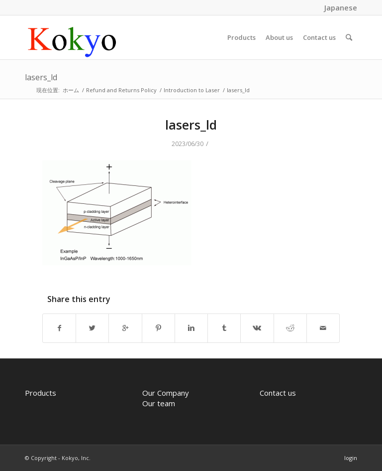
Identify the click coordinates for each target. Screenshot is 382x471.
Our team (158, 403)
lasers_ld (41, 77)
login (350, 458)
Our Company (165, 393)
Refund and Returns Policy (121, 90)
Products (40, 393)
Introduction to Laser (192, 90)
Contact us (278, 393)
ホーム (71, 90)
